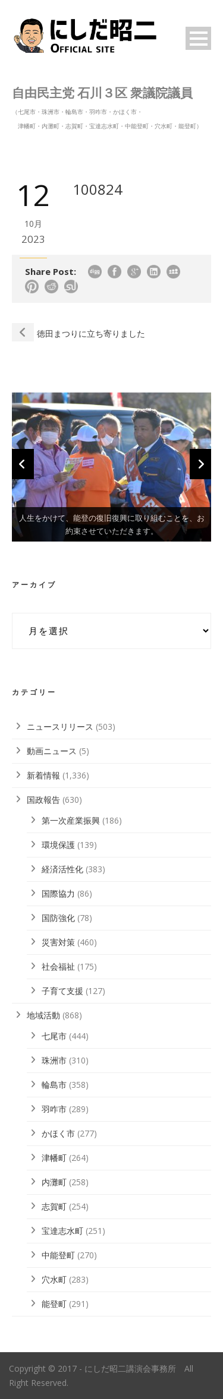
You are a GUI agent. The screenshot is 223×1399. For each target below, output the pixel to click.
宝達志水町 (62, 1230)
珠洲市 (54, 1060)
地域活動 (43, 1015)
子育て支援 (62, 990)
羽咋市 (54, 1109)
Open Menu (198, 38)
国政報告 (43, 799)
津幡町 (54, 1157)
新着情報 (43, 775)
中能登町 (58, 1255)
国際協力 (58, 893)
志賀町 (54, 1206)
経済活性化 (62, 869)
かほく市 (58, 1133)
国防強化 (58, 917)
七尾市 (54, 1036)
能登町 (54, 1303)
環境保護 (58, 844)
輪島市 (54, 1084)
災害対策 (58, 942)
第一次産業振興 (71, 820)
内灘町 (54, 1182)
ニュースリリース (60, 726)
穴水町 (54, 1279)
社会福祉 (58, 966)
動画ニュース (52, 751)
